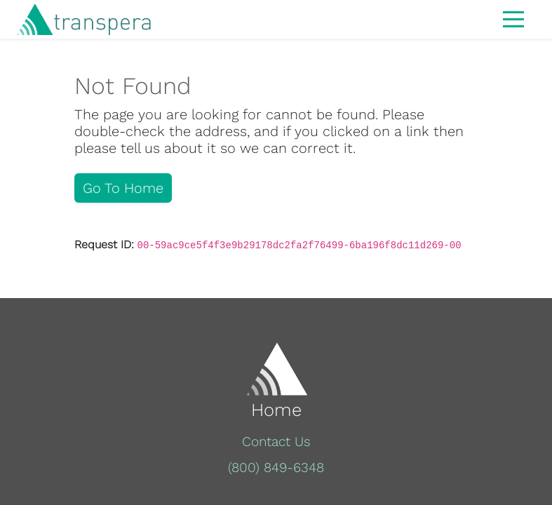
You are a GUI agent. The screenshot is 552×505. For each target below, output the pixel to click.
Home (276, 409)
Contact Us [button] (276, 441)
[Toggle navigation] (513, 18)
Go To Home (123, 188)
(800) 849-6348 (276, 467)
